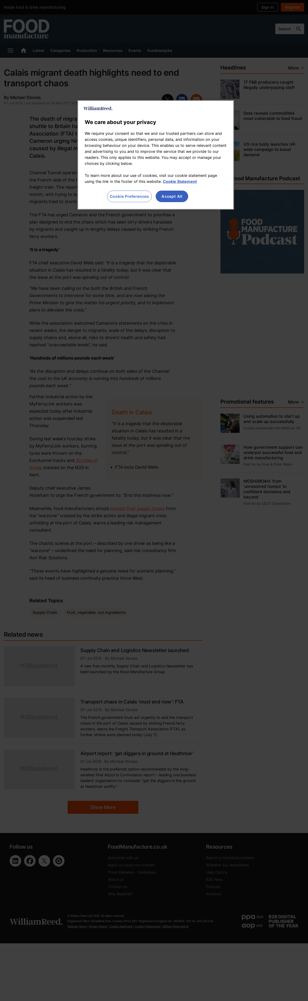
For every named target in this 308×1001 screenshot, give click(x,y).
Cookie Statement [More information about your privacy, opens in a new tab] (180, 181)
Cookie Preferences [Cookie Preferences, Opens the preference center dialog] (129, 196)
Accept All (171, 196)
